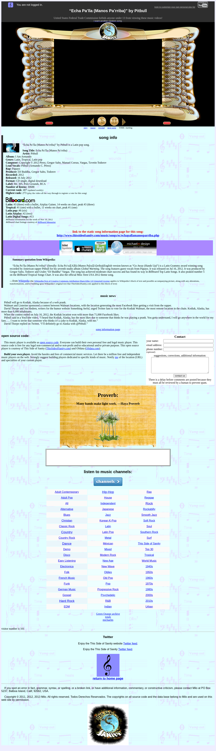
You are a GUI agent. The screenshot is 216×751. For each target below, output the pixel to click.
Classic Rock (67, 529)
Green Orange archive (108, 616)
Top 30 (149, 552)
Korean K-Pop (108, 523)
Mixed (108, 552)
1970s (149, 586)
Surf (149, 540)
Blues (66, 517)
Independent (108, 506)
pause (93, 127)
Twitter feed (130, 646)
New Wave (108, 569)
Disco (66, 558)
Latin (108, 529)
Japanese (108, 512)
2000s (149, 598)
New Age (108, 563)
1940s (149, 569)
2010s (149, 603)
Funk (67, 586)
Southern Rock (149, 535)
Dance (66, 546)
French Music (67, 581)
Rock (149, 506)
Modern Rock (108, 558)
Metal (108, 540)
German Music (67, 592)
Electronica (66, 569)
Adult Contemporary (67, 495)
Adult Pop (67, 500)
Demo (67, 552)
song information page (108, 329)
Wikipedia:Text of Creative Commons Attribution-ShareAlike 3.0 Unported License (72, 281)
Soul (149, 529)
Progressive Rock (107, 592)
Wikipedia (24, 280)
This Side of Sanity (149, 546)
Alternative (66, 512)
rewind (101, 127)
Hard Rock (67, 604)
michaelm (108, 623)
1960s (149, 581)
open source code (49, 342)
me (116, 357)
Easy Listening (67, 563)
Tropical (149, 558)
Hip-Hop (108, 495)
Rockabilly (149, 512)
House (108, 500)
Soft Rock (149, 523)
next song (111, 127)
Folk (66, 575)
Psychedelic (108, 598)
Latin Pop (108, 535)
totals (108, 619)
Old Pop (108, 581)
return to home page (108, 681)
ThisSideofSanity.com (58, 348)
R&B (108, 603)
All (66, 506)
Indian (108, 609)
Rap (149, 495)
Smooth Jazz (149, 517)
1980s (149, 592)
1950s (149, 575)
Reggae (149, 500)
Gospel (67, 598)
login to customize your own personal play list (174, 7)
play (86, 127)
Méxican (108, 546)
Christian (66, 523)
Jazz (108, 517)
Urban (149, 609)
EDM (67, 609)
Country (66, 535)
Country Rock (67, 540)
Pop (108, 586)
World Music (149, 563)
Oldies (108, 575)
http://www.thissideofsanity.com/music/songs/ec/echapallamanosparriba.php (108, 235)
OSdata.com (92, 348)
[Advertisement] (108, 460)
